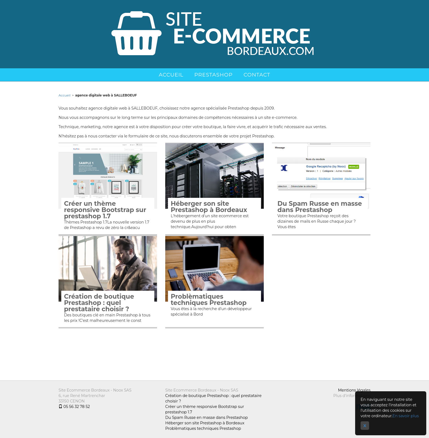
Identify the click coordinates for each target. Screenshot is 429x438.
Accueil (171, 75)
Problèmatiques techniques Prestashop (209, 299)
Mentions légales (354, 390)
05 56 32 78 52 (74, 406)
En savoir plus (405, 415)
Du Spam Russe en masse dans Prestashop (319, 207)
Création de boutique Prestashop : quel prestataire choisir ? (99, 302)
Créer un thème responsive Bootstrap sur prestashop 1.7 (105, 210)
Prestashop (213, 75)
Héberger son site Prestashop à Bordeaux (209, 207)
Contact (257, 75)
